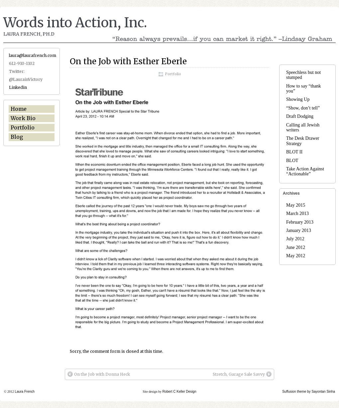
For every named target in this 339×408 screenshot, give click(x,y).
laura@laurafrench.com (32, 55)
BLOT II (294, 151)
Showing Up (297, 99)
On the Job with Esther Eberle (128, 61)
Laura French (25, 391)
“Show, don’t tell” (303, 107)
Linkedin (18, 87)
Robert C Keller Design (179, 391)
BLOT (292, 160)
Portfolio (173, 74)
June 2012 (295, 247)
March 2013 (297, 213)
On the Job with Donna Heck (98, 374)
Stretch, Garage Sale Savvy (242, 374)
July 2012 (295, 238)
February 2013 (299, 222)
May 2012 (295, 255)
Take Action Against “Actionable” (305, 171)
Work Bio (23, 118)
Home (19, 108)
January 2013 (298, 230)
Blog (17, 136)
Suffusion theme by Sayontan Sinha (308, 391)
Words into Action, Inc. (75, 22)
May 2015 (295, 205)
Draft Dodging (299, 116)
